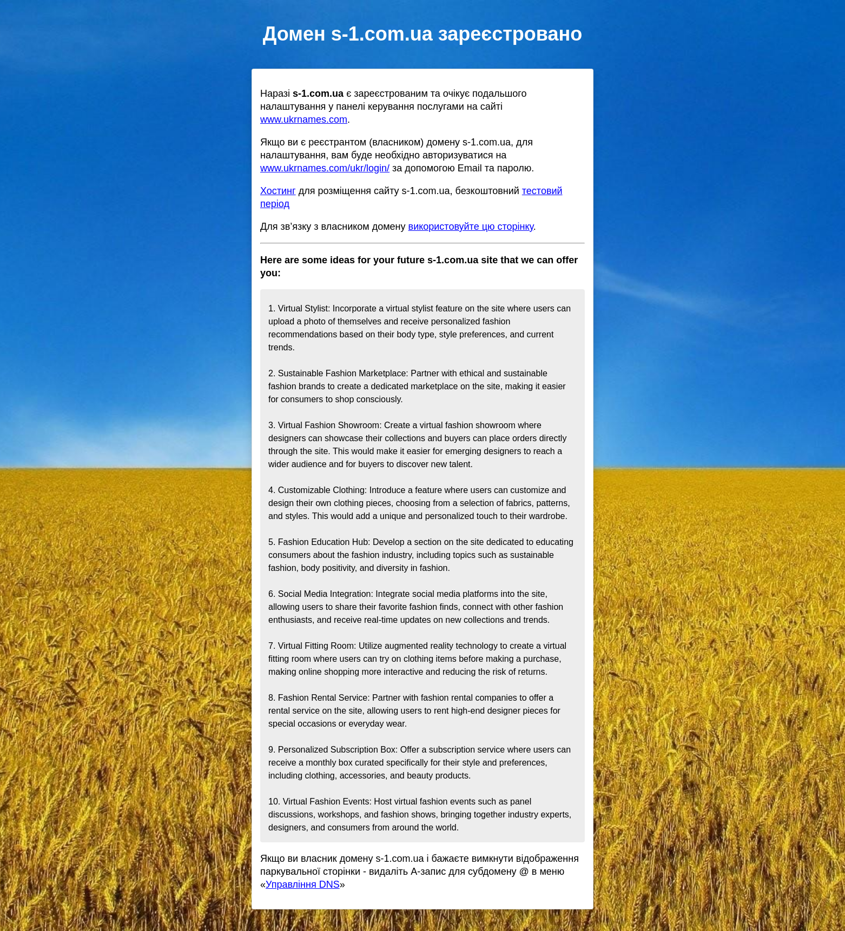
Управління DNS (303, 884)
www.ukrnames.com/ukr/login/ (325, 168)
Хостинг (278, 190)
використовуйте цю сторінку (470, 226)
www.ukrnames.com (303, 119)
